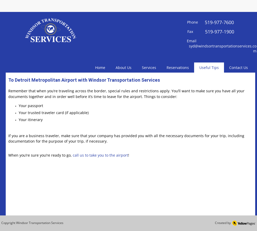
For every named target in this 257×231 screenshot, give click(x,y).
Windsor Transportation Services (39, 223)
